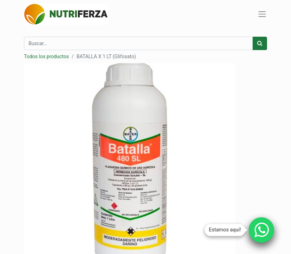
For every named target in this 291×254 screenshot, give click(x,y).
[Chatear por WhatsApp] (261, 230)
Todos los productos (46, 56)
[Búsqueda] (260, 43)
